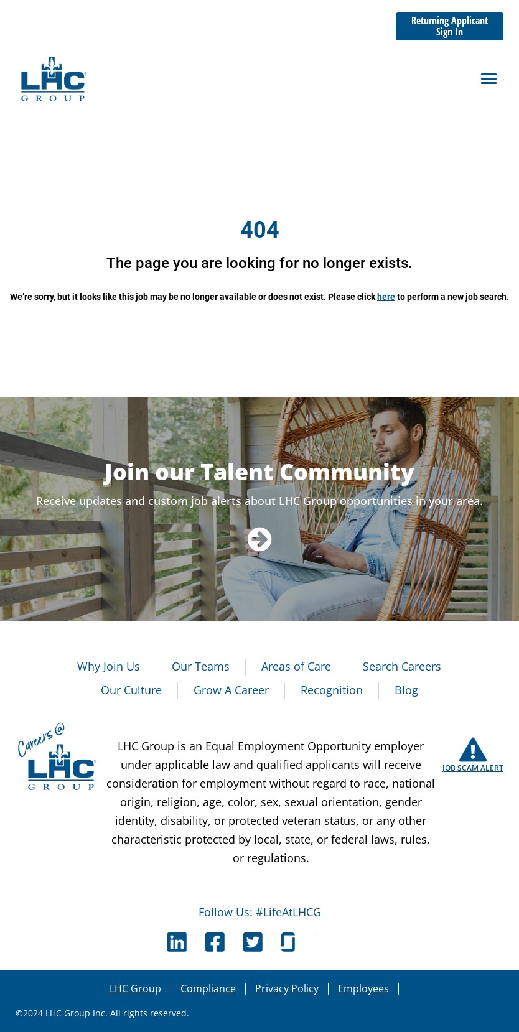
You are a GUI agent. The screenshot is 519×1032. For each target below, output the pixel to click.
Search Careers (402, 666)
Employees (363, 988)
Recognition (332, 689)
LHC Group (135, 988)
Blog (406, 689)
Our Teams (201, 666)
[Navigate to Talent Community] (260, 538)
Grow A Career (231, 689)
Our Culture (131, 689)
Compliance (208, 988)
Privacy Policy (287, 988)
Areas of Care (296, 666)
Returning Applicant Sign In (449, 26)
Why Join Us (108, 666)
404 (259, 230)
